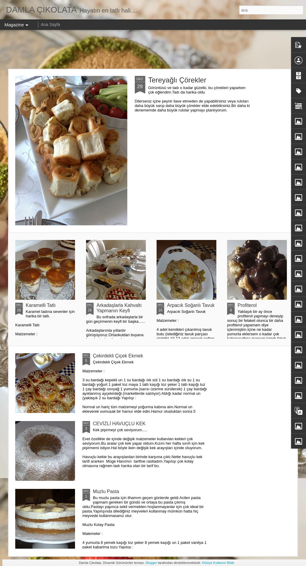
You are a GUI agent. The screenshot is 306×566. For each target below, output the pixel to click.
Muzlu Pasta (106, 491)
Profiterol (247, 305)
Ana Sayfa (50, 24)
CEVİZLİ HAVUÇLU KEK (119, 423)
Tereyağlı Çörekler (177, 80)
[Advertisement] (153, 49)
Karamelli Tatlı (41, 305)
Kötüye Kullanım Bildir (218, 563)
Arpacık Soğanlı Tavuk (191, 305)
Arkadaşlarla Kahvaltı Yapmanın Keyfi (119, 308)
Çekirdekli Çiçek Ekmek (118, 355)
